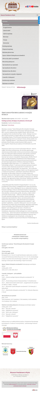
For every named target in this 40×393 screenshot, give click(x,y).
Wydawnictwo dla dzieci (9, 71)
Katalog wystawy (7, 46)
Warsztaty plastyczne (8, 61)
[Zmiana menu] (37, 15)
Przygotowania (7, 27)
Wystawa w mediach (8, 83)
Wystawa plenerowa (8, 52)
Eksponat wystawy (7, 49)
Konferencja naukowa (8, 80)
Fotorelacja (11, 125)
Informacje (6, 24)
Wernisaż (5, 37)
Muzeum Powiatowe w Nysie (8, 15)
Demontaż (6, 43)
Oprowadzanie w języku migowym (12, 74)
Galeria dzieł (6, 30)
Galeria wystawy (7, 33)
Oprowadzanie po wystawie (10, 65)
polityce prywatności (13, 384)
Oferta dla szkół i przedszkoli (10, 58)
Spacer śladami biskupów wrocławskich (13, 55)
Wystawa (4, 21)
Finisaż (5, 40)
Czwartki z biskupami (8, 77)
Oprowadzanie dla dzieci (9, 68)
